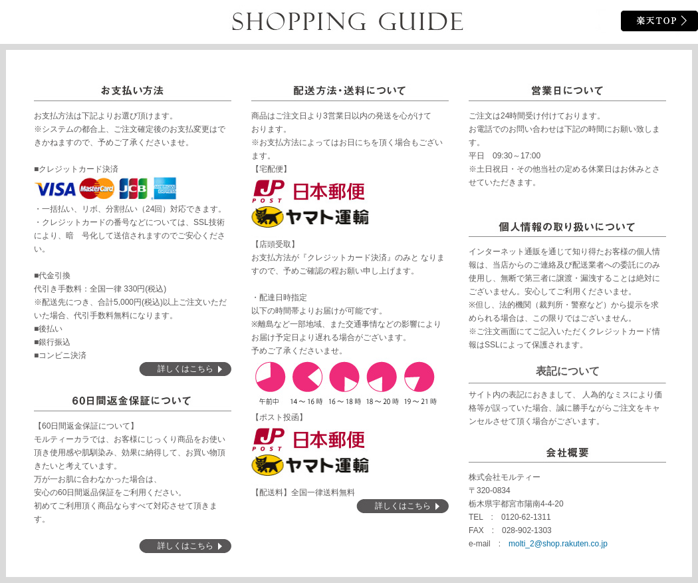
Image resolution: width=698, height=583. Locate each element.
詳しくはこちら (185, 368)
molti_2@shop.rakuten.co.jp (558, 543)
